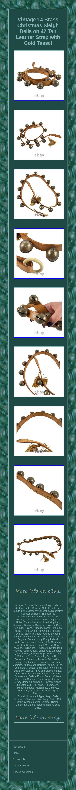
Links (16, 753)
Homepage (19, 746)
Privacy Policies (21, 765)
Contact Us (19, 759)
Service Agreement (23, 771)
